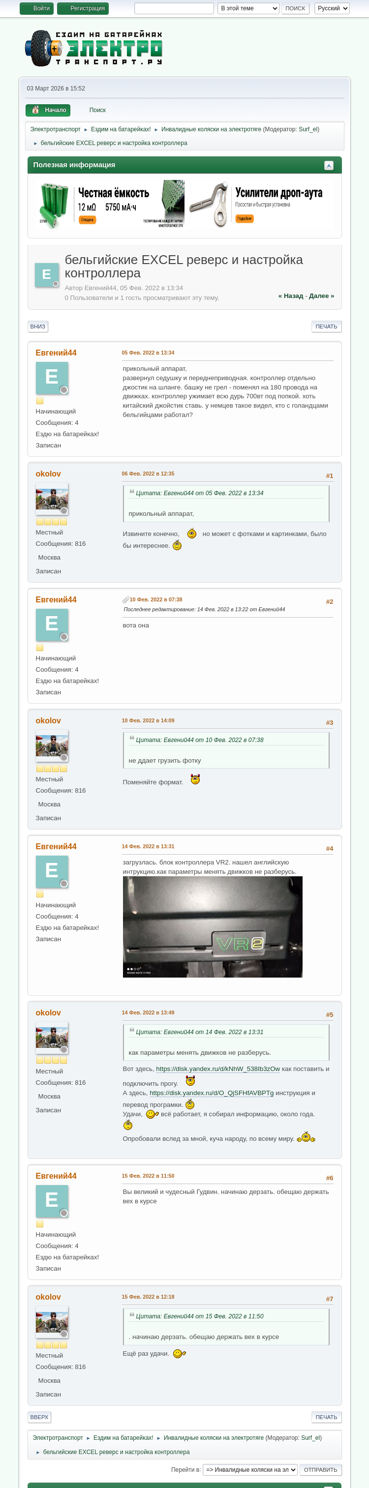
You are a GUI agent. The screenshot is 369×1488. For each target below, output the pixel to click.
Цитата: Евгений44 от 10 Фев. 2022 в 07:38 (200, 740)
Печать (327, 326)
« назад (291, 295)
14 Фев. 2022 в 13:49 (148, 1012)
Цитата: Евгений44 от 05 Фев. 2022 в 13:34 (200, 493)
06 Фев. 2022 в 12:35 (148, 473)
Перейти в (185, 1469)
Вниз (38, 326)
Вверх (40, 1417)
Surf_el (308, 129)
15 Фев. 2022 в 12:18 (148, 1297)
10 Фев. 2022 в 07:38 (156, 599)
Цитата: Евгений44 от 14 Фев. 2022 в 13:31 (200, 1032)
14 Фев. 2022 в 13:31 (148, 846)
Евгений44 (56, 353)
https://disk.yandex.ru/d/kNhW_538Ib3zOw (218, 1068)
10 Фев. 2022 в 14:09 (148, 720)
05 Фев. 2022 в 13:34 (148, 353)
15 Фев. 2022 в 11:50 (148, 1176)
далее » (321, 295)
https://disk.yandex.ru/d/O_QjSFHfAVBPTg (212, 1093)
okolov (49, 474)
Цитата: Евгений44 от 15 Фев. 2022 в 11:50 (200, 1316)
